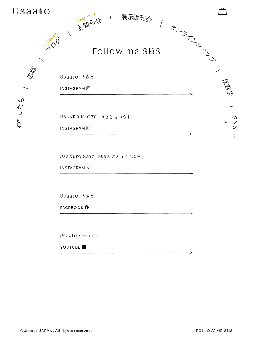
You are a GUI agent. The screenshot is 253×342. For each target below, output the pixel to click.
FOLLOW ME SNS (214, 330)
